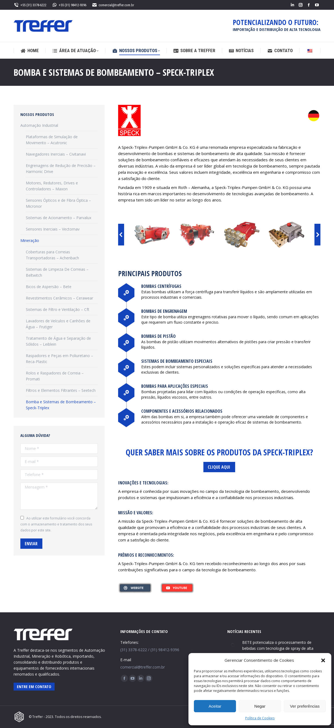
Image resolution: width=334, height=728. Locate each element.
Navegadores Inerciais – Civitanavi (56, 154)
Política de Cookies (260, 718)
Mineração (29, 240)
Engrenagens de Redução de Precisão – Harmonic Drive (61, 168)
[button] (323, 660)
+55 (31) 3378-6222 (30, 5)
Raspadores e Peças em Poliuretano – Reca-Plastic (59, 358)
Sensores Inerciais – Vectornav (53, 229)
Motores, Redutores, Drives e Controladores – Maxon (52, 185)
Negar (260, 706)
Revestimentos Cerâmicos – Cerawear (59, 298)
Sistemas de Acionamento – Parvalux (58, 217)
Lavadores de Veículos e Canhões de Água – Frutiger (58, 323)
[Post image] (232, 644)
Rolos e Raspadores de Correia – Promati (55, 376)
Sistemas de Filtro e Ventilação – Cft (57, 309)
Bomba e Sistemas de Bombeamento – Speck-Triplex (61, 404)
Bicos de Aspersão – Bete (48, 286)
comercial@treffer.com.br (113, 5)
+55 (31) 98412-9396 (69, 5)
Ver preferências (305, 706)
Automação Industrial (39, 125)
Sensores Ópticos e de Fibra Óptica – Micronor (58, 203)
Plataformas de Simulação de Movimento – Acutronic (52, 139)
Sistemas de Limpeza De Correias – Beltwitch (57, 272)
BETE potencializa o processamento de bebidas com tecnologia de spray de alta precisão (277, 648)
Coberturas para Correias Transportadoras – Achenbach (52, 254)
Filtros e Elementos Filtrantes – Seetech (61, 390)
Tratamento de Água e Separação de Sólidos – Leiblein (58, 341)
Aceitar (215, 706)
